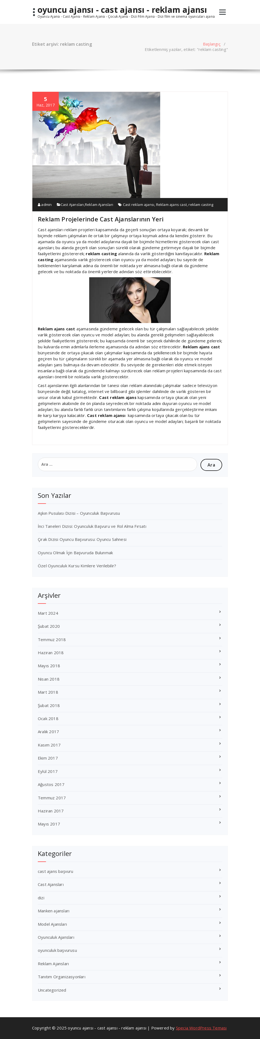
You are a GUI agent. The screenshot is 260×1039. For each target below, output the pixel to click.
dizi (41, 897)
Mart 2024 (48, 613)
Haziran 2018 (51, 652)
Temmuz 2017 (52, 797)
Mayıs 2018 (49, 665)
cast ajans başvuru (55, 871)
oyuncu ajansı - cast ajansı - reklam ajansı (122, 10)
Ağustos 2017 (51, 784)
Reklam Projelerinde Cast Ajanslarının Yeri (100, 219)
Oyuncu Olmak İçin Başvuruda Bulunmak (75, 552)
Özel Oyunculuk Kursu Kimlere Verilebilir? (77, 565)
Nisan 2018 (49, 679)
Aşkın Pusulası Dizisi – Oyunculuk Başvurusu (79, 513)
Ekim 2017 (48, 758)
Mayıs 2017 (49, 824)
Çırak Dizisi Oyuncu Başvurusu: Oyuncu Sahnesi (82, 539)
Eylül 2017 (48, 771)
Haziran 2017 (51, 810)
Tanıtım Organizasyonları (61, 976)
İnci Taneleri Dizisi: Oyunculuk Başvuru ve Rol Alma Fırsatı (92, 526)
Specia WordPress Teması (201, 1028)
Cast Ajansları (72, 204)
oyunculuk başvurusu (57, 950)
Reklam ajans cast (171, 204)
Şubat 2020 (49, 626)
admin (45, 204)
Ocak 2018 (48, 718)
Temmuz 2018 (52, 639)
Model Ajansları (52, 924)
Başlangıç (212, 44)
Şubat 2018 (49, 705)
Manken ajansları (53, 910)
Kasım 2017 (49, 745)
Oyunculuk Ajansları (56, 937)
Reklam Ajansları (99, 204)
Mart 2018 (48, 692)
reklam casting (200, 204)
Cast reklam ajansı (138, 204)
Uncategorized (52, 990)
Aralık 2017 (48, 731)
